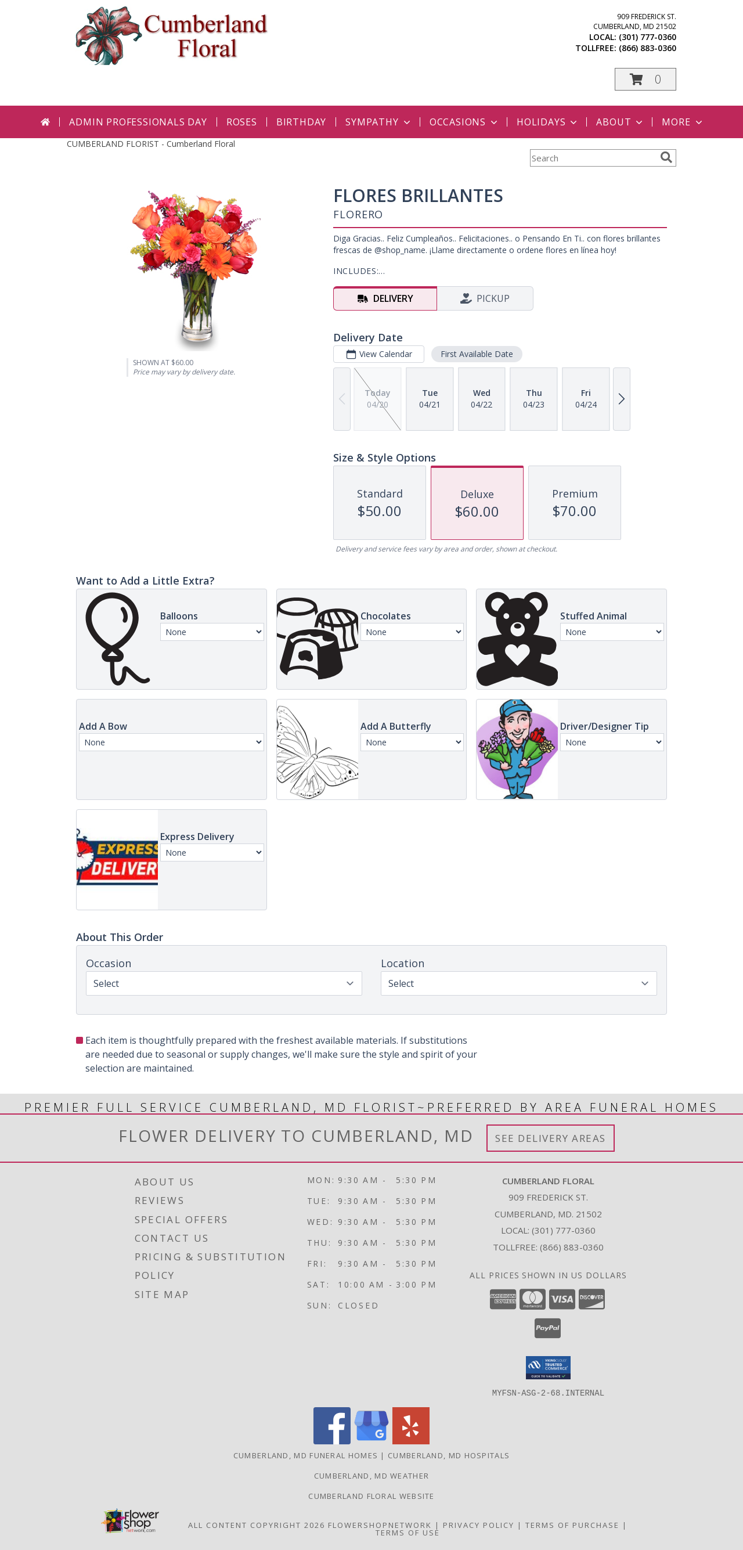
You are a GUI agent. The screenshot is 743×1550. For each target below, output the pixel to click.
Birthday (301, 122)
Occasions (465, 122)
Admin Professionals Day (138, 122)
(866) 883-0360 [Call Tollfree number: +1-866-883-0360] (572, 1247)
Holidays (548, 122)
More (683, 122)
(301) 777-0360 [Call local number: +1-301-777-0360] (647, 36)
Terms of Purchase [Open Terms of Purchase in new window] (572, 1524)
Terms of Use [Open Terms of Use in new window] (408, 1532)
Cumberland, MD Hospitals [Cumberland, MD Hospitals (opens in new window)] (449, 1455)
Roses (241, 122)
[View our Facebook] (332, 1440)
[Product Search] (593, 158)
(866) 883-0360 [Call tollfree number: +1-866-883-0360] (647, 47)
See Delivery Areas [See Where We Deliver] (550, 1138)
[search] (666, 157)
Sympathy (378, 122)
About (620, 122)
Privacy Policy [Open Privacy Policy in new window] (478, 1524)
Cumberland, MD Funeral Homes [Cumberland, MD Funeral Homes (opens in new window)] (305, 1455)
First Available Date (477, 353)
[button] (645, 79)
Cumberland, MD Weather (372, 1475)
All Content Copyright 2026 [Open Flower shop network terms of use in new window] (256, 1524)
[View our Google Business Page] (371, 1440)
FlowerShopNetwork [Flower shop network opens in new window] (380, 1524)
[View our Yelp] (411, 1440)
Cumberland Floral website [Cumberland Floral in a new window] (371, 1495)
